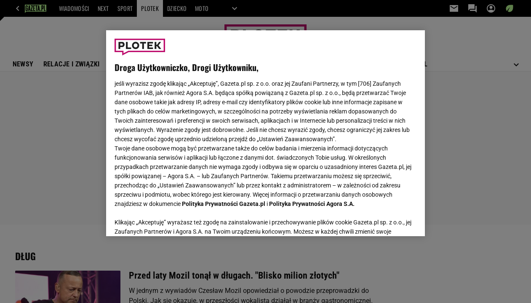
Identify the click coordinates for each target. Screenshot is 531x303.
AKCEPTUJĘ (388, 219)
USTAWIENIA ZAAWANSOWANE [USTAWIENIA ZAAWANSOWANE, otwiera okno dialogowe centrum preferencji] (170, 219)
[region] (265, 133)
